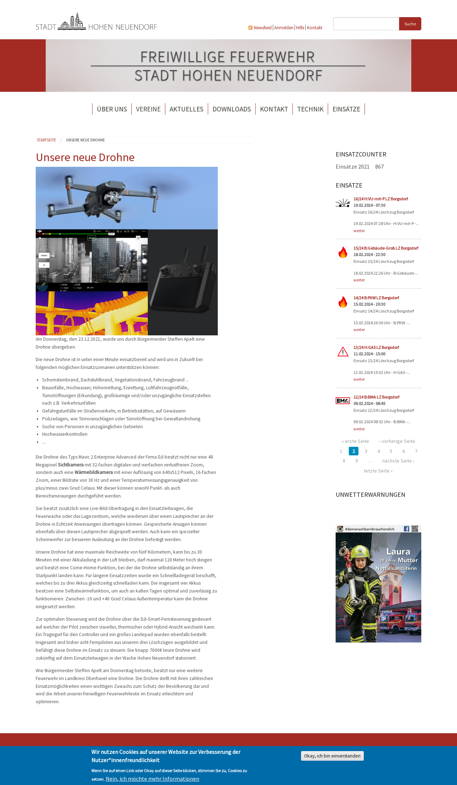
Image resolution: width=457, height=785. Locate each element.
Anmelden (283, 27)
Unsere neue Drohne (85, 140)
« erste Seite (355, 441)
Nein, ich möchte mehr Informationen (152, 778)
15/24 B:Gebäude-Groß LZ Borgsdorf (385, 248)
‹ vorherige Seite (397, 441)
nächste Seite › (398, 461)
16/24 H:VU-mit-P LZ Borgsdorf (380, 198)
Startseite (46, 140)
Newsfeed (263, 27)
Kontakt (314, 27)
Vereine (148, 109)
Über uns (112, 109)
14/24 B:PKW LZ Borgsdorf (376, 297)
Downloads (231, 109)
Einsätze (346, 109)
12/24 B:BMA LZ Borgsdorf (376, 397)
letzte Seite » (378, 471)
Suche (410, 23)
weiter (359, 230)
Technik (310, 109)
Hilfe (300, 27)
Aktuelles (187, 109)
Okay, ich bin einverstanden (332, 756)
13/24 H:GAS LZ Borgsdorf (376, 347)
